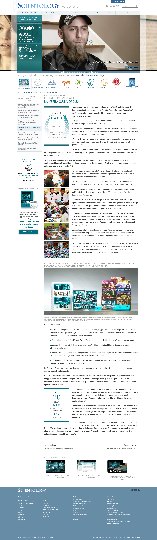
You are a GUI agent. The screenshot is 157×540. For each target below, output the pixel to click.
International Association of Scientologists (118, 514)
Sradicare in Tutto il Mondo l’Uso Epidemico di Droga (28, 111)
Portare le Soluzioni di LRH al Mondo (27, 143)
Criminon (66, 83)
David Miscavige (111, 508)
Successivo (94, 72)
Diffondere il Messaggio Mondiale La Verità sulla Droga (29, 138)
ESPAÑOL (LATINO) (49, 507)
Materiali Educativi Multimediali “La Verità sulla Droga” (28, 116)
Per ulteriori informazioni (80, 514)
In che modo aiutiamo (24, 88)
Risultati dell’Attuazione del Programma (27, 148)
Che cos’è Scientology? (53, 13)
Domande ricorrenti (103, 13)
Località (75, 519)
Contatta (75, 517)
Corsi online (76, 512)
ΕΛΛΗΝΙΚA (46, 512)
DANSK (20, 505)
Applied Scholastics (51, 83)
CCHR (116, 83)
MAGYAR (46, 501)
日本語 (20, 512)
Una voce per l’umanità (79, 503)
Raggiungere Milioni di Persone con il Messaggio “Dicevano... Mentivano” (28, 122)
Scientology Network (112, 503)
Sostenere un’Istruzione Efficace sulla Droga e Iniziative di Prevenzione (28, 105)
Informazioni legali (135, 537)
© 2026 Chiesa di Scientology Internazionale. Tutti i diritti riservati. (35, 537)
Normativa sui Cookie (112, 537)
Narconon (79, 83)
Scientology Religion (112, 506)
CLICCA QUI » (28, 181)
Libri (128, 13)
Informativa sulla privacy (97, 537)
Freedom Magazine (132, 87)
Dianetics (109, 501)
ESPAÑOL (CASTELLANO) (51, 510)
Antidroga (91, 83)
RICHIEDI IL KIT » (28, 232)
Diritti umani (104, 83)
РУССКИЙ (21, 514)
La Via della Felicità (38, 83)
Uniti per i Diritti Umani (112, 523)
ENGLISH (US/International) (26, 501)
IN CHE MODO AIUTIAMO (29, 92)
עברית (20, 510)
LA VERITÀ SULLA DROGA (48, 92)
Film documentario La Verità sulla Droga (29, 128)
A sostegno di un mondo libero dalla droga (118, 521)
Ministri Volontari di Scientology (115, 512)
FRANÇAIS (21, 507)
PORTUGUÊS (47, 516)
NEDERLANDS (22, 519)
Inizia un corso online (112, 510)
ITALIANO (46, 514)
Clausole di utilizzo (124, 537)
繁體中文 (20, 517)
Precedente (62, 72)
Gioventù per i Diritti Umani (113, 525)
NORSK (45, 503)
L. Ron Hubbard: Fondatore (29, 13)
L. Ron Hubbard (77, 499)
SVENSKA (46, 505)
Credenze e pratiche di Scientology (83, 501)
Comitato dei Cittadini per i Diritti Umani (117, 528)
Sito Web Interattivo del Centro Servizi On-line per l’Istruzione (28, 133)
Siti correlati (118, 2)
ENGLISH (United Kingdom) (26, 503)
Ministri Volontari (78, 13)
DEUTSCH (21, 521)
